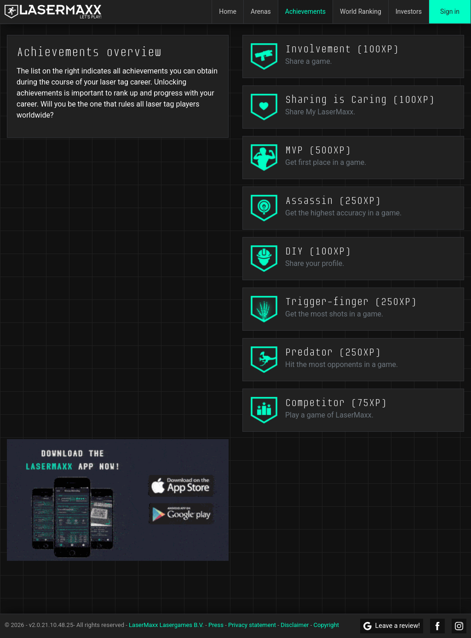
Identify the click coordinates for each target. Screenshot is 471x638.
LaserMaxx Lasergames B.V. (166, 624)
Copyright (326, 624)
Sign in (450, 11)
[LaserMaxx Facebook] (437, 626)
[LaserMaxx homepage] (53, 11)
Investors (409, 11)
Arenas (261, 11)
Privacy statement (252, 624)
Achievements (305, 11)
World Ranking (360, 11)
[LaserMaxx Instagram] (459, 626)
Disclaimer (295, 624)
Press (216, 624)
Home (227, 11)
